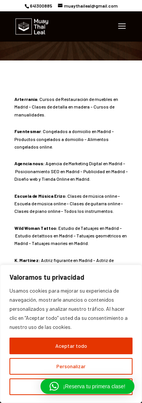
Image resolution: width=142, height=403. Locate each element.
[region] (71, 334)
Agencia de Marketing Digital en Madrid (83, 163)
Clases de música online (92, 195)
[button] (87, 386)
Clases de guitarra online (95, 203)
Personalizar (71, 366)
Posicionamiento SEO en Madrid (47, 171)
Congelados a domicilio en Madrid (77, 131)
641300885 (41, 5)
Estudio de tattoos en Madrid (44, 235)
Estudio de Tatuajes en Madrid (88, 228)
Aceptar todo (71, 346)
